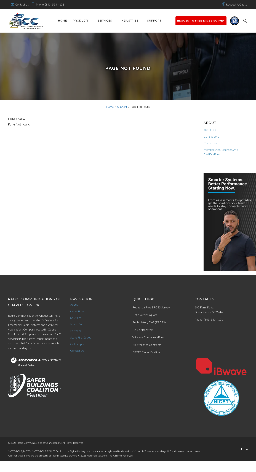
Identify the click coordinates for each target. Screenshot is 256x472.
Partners (75, 330)
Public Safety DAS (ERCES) (149, 322)
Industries (129, 20)
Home (62, 20)
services (105, 20)
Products (81, 20)
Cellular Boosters (142, 329)
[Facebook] (241, 449)
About (74, 304)
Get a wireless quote (145, 314)
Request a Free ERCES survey (201, 20)
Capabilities (77, 311)
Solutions (75, 317)
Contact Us (22, 4)
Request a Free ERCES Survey (151, 307)
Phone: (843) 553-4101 (50, 4)
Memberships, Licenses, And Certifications (221, 152)
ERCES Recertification (146, 352)
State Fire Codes (80, 337)
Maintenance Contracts (146, 344)
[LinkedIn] (247, 449)
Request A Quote (236, 4)
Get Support (211, 136)
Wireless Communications (148, 337)
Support (154, 20)
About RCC (210, 130)
